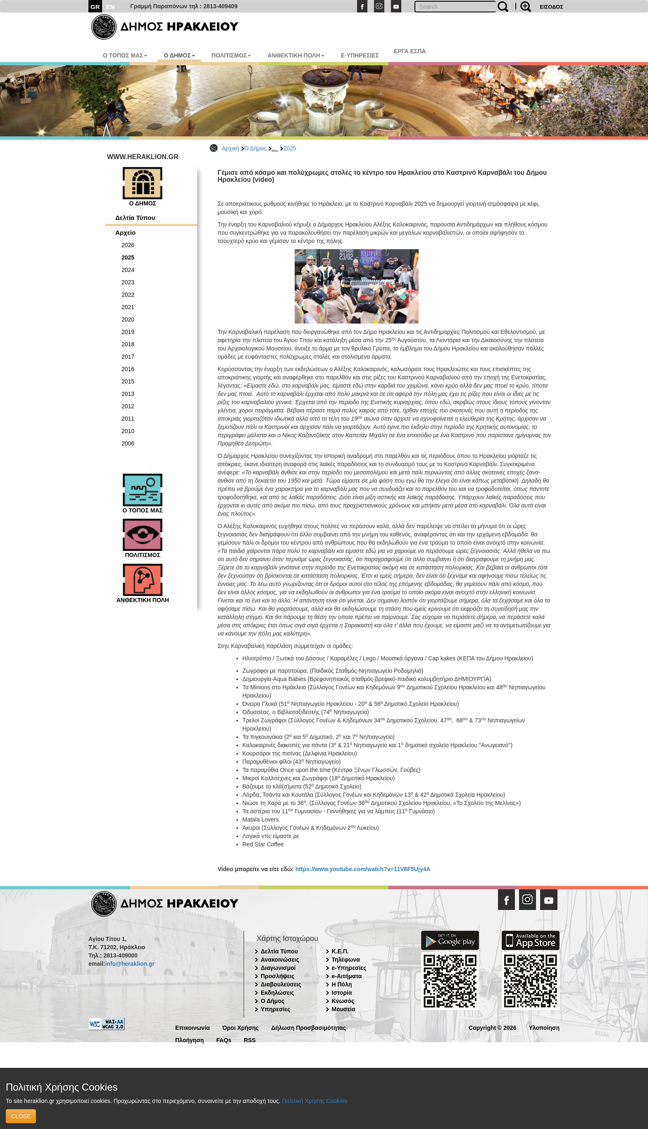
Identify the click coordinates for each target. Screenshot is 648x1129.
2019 (128, 332)
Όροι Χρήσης (240, 1027)
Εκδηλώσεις (277, 992)
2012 (128, 406)
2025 (289, 148)
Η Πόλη (342, 984)
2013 (128, 394)
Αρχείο (125, 232)
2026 (128, 245)
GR (95, 6)
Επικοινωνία (192, 1027)
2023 (128, 282)
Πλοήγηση (189, 1039)
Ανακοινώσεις (280, 959)
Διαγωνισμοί (278, 968)
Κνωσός (343, 1001)
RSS (250, 1039)
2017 (128, 356)
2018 (128, 344)
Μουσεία (343, 1009)
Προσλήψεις (278, 976)
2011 (128, 418)
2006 (128, 443)
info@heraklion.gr (129, 963)
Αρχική (231, 148)
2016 (128, 369)
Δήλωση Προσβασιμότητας (308, 1027)
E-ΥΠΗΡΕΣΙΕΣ (360, 55)
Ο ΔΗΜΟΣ (179, 55)
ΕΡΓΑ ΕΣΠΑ (410, 51)
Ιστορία (342, 992)
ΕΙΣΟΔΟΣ (551, 7)
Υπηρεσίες (275, 1009)
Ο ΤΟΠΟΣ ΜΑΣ (125, 55)
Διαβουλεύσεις (281, 984)
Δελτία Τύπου (135, 217)
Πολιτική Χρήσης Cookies (314, 1101)
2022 (128, 294)
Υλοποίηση (544, 1027)
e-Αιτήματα (347, 976)
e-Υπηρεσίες (349, 968)
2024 (128, 270)
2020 (128, 319)
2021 (128, 307)
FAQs (223, 1039)
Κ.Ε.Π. (340, 951)
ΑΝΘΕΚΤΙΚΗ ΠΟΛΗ (295, 55)
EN (110, 6)
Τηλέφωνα (346, 959)
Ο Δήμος (255, 148)
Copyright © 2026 (492, 1027)
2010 (128, 431)
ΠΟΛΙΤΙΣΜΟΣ (231, 55)
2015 (128, 381)
